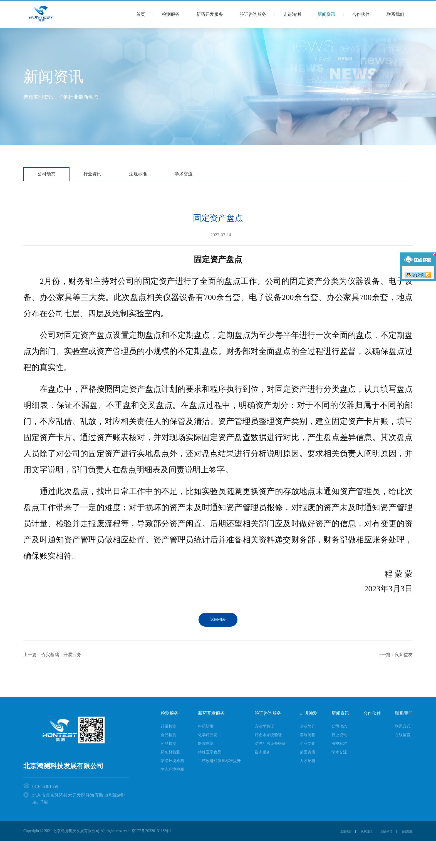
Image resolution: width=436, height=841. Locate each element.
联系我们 (395, 14)
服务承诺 (377, 831)
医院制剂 (206, 743)
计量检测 (168, 726)
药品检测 (168, 743)
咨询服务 (262, 752)
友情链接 (405, 831)
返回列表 (218, 619)
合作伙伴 (361, 14)
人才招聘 (307, 761)
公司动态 (46, 174)
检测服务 (171, 14)
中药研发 (206, 726)
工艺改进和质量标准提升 (219, 761)
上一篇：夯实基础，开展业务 (52, 654)
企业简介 (307, 726)
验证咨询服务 (253, 14)
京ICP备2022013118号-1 (152, 831)
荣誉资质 (307, 752)
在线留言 (402, 735)
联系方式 (402, 726)
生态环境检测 (172, 769)
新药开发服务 (209, 14)
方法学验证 (264, 726)
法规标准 (138, 174)
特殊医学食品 (209, 752)
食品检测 (168, 735)
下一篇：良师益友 (395, 654)
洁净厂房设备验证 (270, 743)
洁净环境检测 (172, 761)
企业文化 (307, 743)
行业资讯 (92, 174)
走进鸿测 (292, 14)
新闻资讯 (326, 14)
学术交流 (183, 174)
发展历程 (307, 735)
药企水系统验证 (268, 735)
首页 (140, 14)
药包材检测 (170, 752)
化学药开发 (207, 735)
